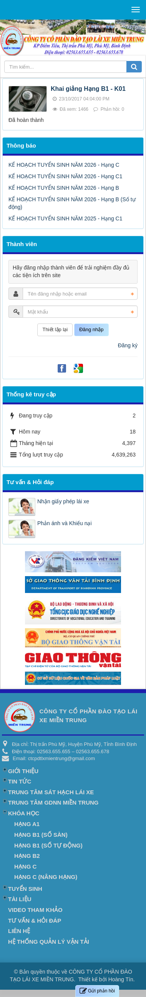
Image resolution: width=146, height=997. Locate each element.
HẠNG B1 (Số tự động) (48, 845)
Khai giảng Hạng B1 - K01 (88, 88)
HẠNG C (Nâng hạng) (45, 877)
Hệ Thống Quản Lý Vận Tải (48, 941)
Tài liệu (20, 899)
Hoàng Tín (120, 979)
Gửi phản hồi (97, 991)
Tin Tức (19, 781)
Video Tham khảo (35, 910)
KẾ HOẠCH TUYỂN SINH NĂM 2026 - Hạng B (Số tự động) (72, 203)
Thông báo (21, 145)
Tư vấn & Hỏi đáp (30, 482)
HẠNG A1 (27, 824)
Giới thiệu (23, 771)
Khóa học (23, 813)
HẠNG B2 (27, 855)
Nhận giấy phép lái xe (63, 501)
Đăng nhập (91, 329)
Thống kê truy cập (31, 394)
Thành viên (22, 244)
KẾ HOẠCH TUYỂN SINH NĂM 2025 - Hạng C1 (65, 218)
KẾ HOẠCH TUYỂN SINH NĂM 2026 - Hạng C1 (65, 176)
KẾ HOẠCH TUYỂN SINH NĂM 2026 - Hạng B (63, 188)
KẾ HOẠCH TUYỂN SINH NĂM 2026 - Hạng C (63, 165)
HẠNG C (25, 866)
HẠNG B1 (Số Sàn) (41, 834)
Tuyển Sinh (25, 888)
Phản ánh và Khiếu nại (64, 523)
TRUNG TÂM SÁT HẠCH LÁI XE (51, 792)
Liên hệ (19, 931)
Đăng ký (128, 345)
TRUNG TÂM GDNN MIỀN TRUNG (53, 802)
